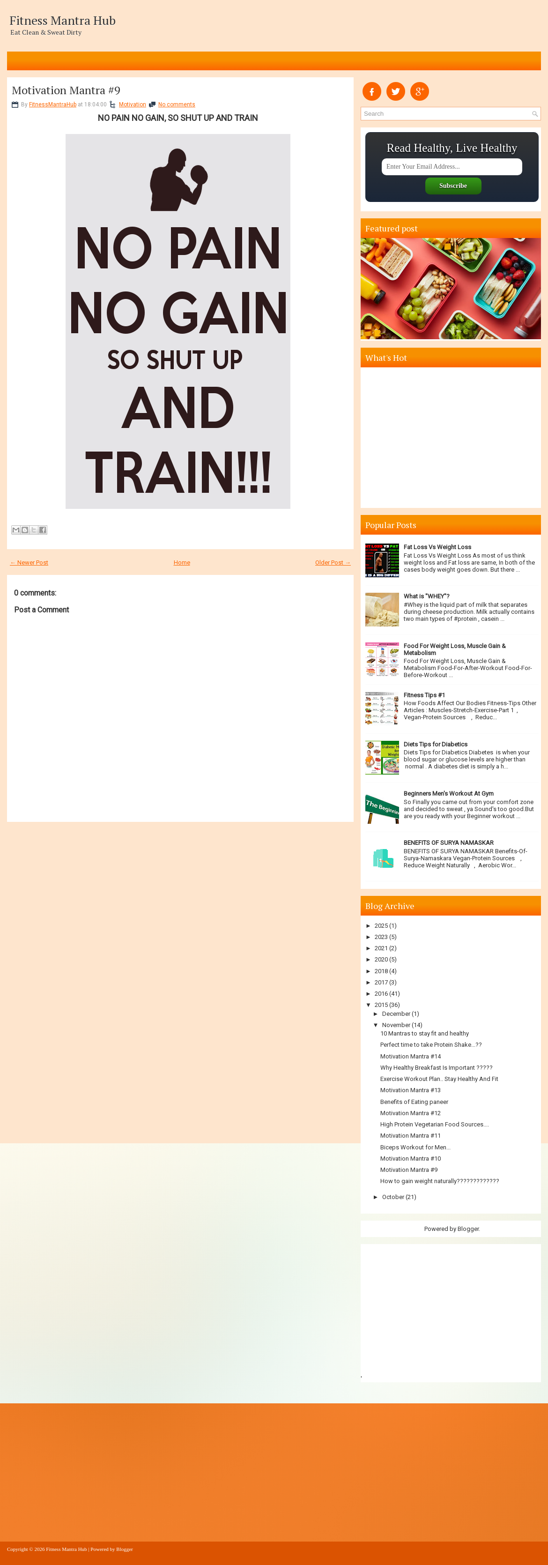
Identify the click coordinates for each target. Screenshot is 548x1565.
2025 (381, 925)
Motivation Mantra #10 (410, 1158)
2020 (381, 959)
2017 (381, 982)
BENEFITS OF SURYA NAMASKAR (449, 842)
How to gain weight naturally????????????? (439, 1181)
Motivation (132, 104)
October (393, 1196)
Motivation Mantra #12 (410, 1113)
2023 (381, 936)
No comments (176, 104)
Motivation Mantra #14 (410, 1056)
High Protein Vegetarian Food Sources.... (434, 1124)
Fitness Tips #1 (424, 695)
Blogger (468, 1228)
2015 (381, 1004)
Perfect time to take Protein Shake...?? (431, 1044)
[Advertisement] (452, 437)
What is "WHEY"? (427, 596)
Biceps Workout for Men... (415, 1147)
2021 (381, 948)
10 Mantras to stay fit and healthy (424, 1033)
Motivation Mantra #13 (410, 1090)
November (396, 1024)
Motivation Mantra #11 (410, 1135)
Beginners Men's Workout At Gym (449, 793)
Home (182, 562)
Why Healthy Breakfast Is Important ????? (436, 1067)
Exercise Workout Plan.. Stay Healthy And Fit (439, 1078)
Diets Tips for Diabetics (435, 744)
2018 (381, 971)
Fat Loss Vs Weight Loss (437, 547)
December (396, 1013)
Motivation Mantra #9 (66, 90)
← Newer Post (29, 562)
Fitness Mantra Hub (62, 20)
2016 (381, 993)
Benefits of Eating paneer (414, 1101)
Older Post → (333, 562)
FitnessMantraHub (52, 104)
